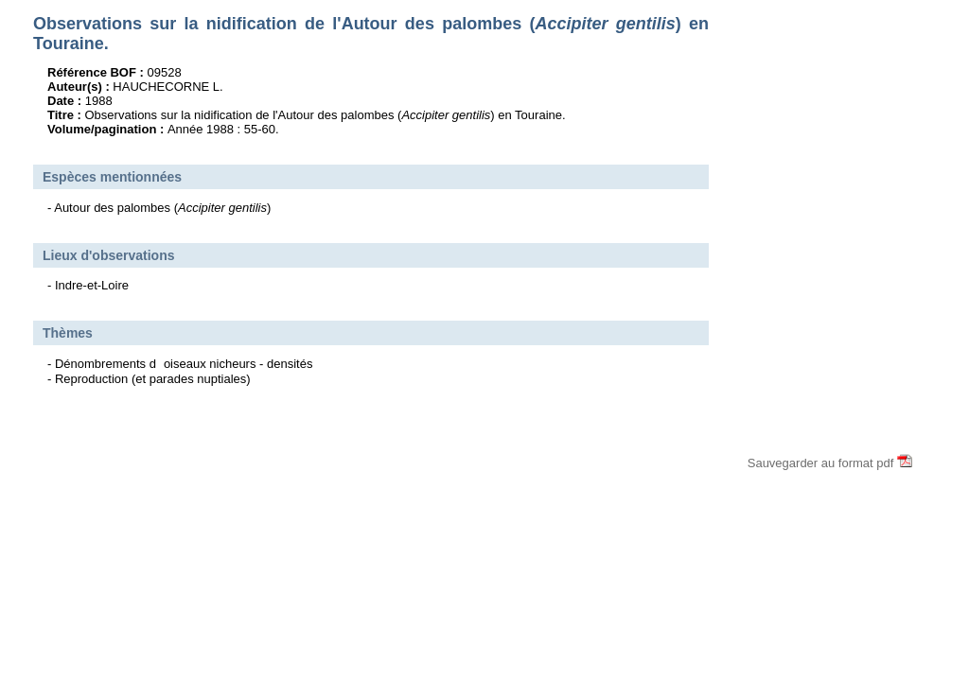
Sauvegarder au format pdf (830, 463)
